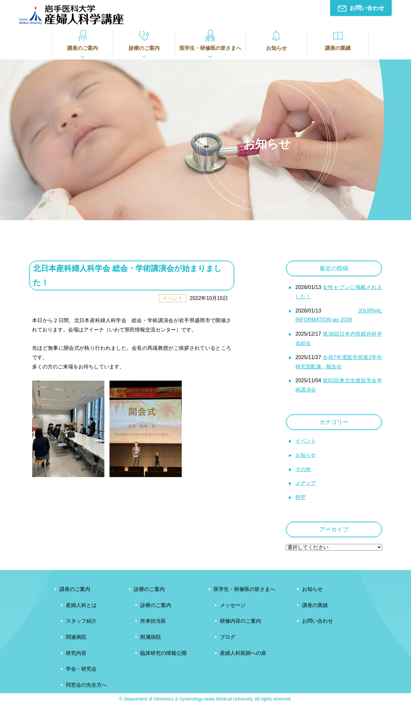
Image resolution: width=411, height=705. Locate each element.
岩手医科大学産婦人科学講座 (71, 14)
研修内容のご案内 (240, 621)
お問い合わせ (361, 8)
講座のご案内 (82, 40)
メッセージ (233, 605)
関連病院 (76, 637)
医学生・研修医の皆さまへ (210, 40)
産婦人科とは (81, 605)
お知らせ (276, 40)
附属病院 (150, 637)
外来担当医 (153, 621)
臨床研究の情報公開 (163, 653)
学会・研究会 (81, 669)
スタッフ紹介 (81, 621)
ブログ (227, 637)
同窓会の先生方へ (86, 685)
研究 (300, 497)
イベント (305, 441)
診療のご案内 (144, 40)
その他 (303, 469)
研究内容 (76, 653)
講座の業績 (337, 40)
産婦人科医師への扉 (243, 653)
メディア (305, 483)
